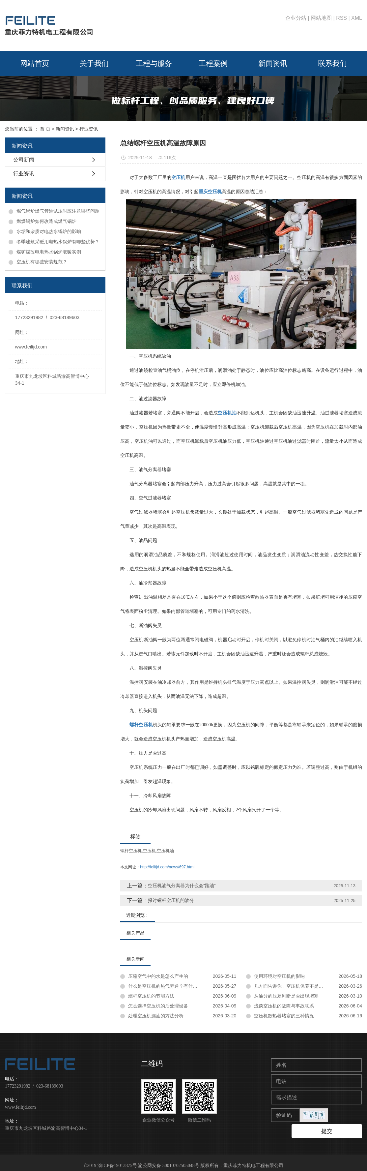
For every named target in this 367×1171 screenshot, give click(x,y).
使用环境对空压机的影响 (279, 976)
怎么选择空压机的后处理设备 (158, 1005)
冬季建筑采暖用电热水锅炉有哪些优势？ (57, 241)
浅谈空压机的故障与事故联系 (284, 1005)
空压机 (149, 850)
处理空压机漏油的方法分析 (156, 1015)
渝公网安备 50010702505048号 (168, 1159)
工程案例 (213, 63)
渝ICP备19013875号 (117, 1159)
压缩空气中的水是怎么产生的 (158, 976)
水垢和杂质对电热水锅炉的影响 (48, 231)
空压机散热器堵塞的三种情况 (284, 1015)
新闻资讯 (272, 63)
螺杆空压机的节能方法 (151, 996)
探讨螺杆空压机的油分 (171, 900)
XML (356, 18)
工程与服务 (154, 63)
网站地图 (321, 18)
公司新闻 (23, 160)
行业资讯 (88, 129)
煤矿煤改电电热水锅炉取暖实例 (48, 252)
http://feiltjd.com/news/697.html (167, 867)
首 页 (45, 129)
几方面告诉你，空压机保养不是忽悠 (291, 986)
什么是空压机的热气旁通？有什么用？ (167, 986)
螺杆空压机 (131, 850)
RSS (341, 18)
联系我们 (332, 63)
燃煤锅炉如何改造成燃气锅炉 (46, 221)
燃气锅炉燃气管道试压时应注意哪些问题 (57, 211)
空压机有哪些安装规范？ (41, 261)
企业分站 (295, 18)
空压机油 (165, 850)
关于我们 (94, 63)
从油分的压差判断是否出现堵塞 (286, 996)
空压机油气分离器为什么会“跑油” (181, 885)
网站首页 (34, 63)
